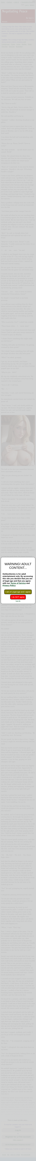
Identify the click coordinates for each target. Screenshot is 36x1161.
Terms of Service (18, 583)
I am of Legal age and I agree (18, 592)
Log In (18, 601)
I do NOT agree (18, 597)
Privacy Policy (9, 585)
